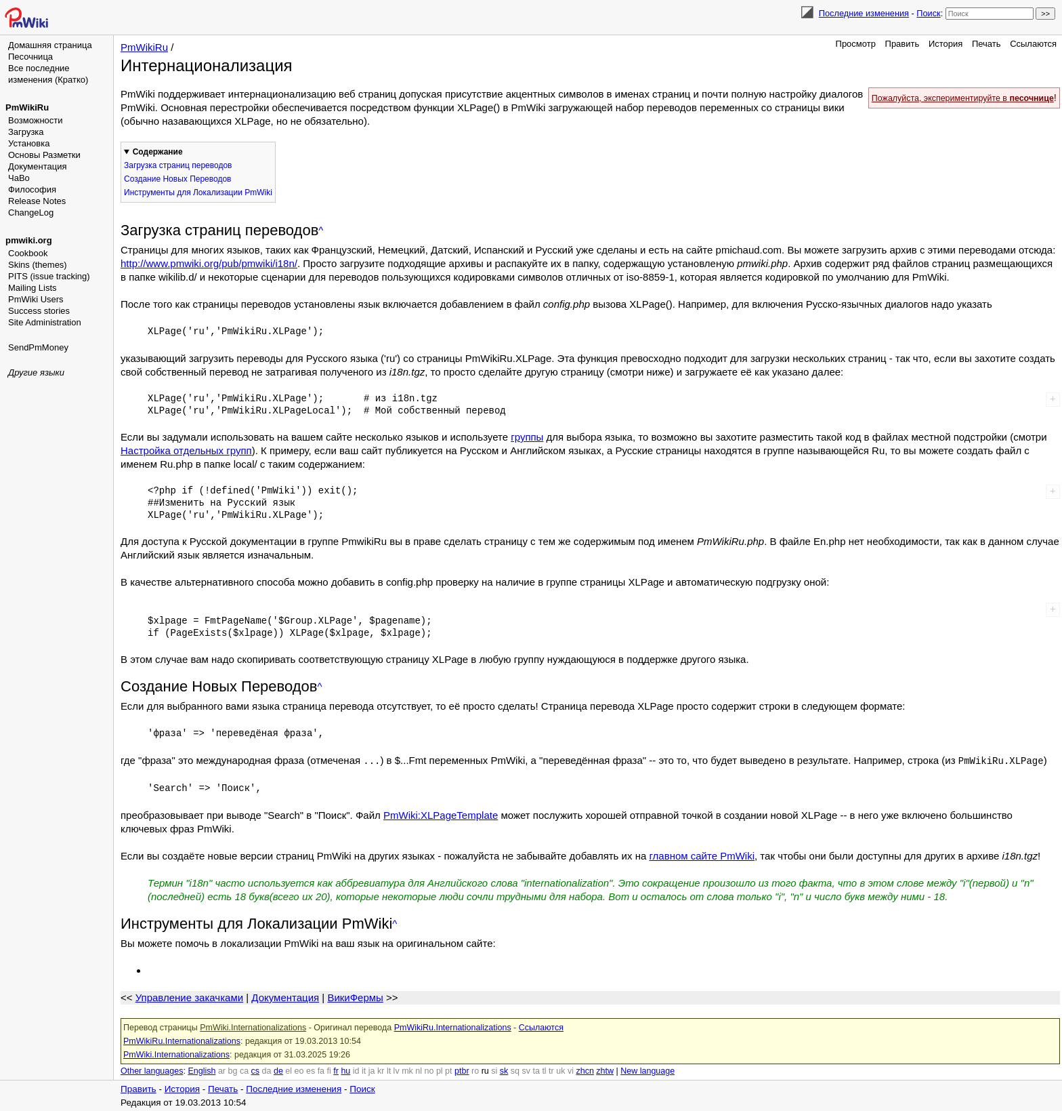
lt (389, 1070)
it (364, 1070)
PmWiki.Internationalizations (253, 1027)
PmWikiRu (27, 107)
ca (244, 1070)
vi (571, 1070)
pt (448, 1070)
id (356, 1070)
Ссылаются (1033, 44)
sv (526, 1070)
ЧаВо (19, 178)
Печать (986, 44)
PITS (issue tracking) (49, 276)
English (201, 1070)
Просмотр (856, 44)
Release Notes (37, 201)
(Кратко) (71, 80)
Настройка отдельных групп (186, 450)
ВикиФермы (355, 997)
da (267, 1070)
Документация (37, 166)
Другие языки (36, 372)
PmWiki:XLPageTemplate (440, 814)
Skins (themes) (37, 265)
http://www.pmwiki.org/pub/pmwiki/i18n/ (209, 263)
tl (544, 1070)
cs (255, 1070)
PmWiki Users (36, 299)
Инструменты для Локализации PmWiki (198, 192)
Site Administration (44, 322)
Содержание (158, 152)
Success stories (39, 311)
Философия (32, 189)
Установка (28, 143)
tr (551, 1070)
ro (475, 1070)
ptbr (461, 1070)
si (494, 1070)
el (288, 1070)
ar (222, 1070)
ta (535, 1070)
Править (902, 44)
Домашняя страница (50, 45)
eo (299, 1070)
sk (504, 1070)
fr (336, 1070)
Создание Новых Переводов (177, 179)
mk (407, 1070)
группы (527, 437)
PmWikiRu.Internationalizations (452, 1027)
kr (380, 1070)
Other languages (152, 1070)
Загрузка (26, 132)
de (278, 1070)
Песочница (30, 57)
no (429, 1070)
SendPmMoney (38, 347)
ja (371, 1070)
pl (439, 1070)
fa (321, 1070)
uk (560, 1070)
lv (397, 1070)
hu (345, 1070)
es (310, 1070)
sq (515, 1070)
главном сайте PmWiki (702, 855)
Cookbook (28, 253)
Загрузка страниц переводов (178, 165)
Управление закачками (189, 997)
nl (418, 1070)
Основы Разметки (44, 155)
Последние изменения (864, 13)
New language (647, 1070)
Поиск (928, 13)
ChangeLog (31, 212)
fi (329, 1070)
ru (485, 1070)
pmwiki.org (28, 240)
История (945, 44)
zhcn (584, 1070)
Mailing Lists (32, 288)
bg (232, 1070)
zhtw (605, 1070)
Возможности (35, 120)
